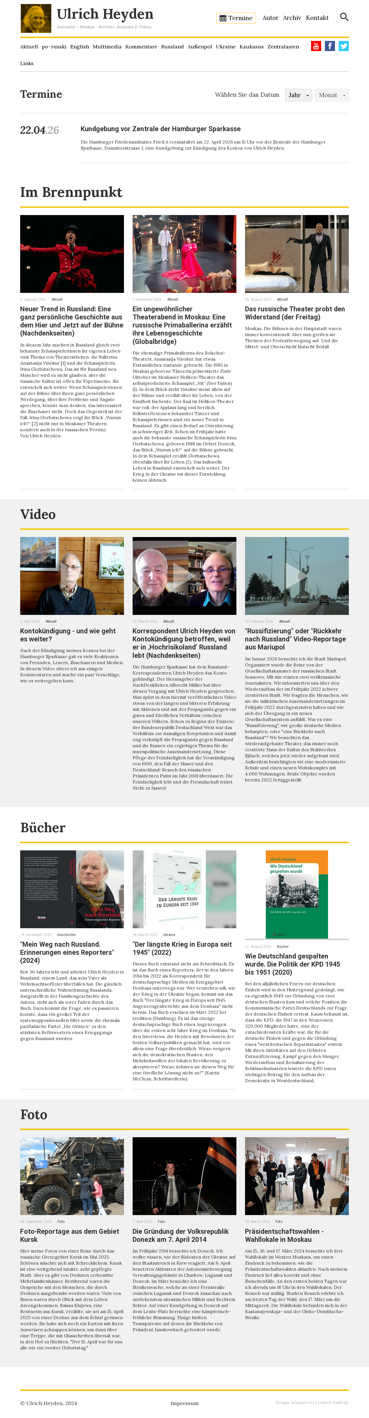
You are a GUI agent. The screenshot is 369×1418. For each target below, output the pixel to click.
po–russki (54, 46)
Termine (241, 18)
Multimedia (107, 46)
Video (39, 513)
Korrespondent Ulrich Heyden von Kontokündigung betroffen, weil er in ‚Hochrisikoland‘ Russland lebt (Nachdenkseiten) (183, 643)
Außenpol (200, 46)
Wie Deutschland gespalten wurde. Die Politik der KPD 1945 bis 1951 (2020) (295, 970)
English (79, 46)
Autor (270, 18)
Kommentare (141, 46)
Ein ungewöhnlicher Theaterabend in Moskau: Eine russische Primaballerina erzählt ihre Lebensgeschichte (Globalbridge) (183, 325)
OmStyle (341, 1402)
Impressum (185, 1403)
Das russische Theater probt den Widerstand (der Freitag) (296, 313)
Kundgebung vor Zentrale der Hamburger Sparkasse (162, 129)
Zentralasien (283, 46)
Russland (172, 46)
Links (27, 63)
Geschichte (66, 940)
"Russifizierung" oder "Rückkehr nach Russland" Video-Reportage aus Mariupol (297, 639)
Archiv (292, 18)
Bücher (44, 832)
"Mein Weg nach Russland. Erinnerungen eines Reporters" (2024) (68, 958)
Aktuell (29, 46)
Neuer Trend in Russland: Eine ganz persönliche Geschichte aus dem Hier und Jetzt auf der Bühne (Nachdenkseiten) (71, 321)
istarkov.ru (301, 1402)
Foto (34, 1119)
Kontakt (317, 18)
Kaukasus (252, 46)
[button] (298, 95)
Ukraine (226, 46)
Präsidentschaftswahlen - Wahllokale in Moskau (285, 1241)
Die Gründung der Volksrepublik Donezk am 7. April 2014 (182, 1241)
